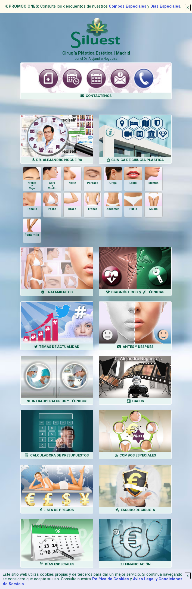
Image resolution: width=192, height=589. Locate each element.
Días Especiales (165, 6)
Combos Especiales (127, 6)
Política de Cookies (110, 579)
